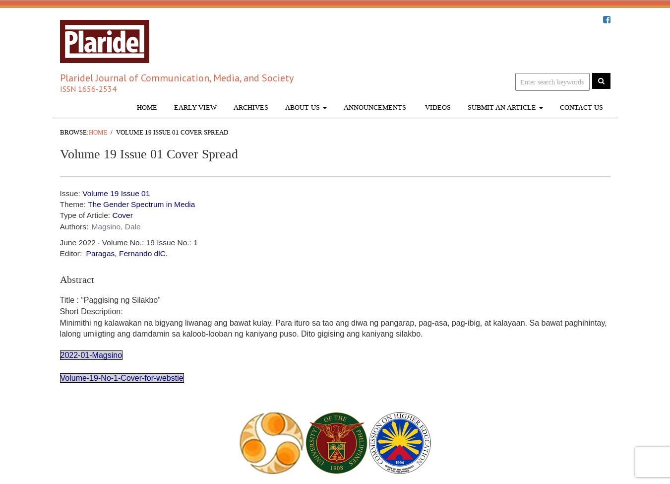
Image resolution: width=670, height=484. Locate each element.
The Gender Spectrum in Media (141, 204)
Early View (195, 107)
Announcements (375, 107)
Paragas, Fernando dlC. (127, 253)
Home (147, 107)
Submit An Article (505, 107)
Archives (251, 107)
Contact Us (581, 107)
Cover (122, 215)
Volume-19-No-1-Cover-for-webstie (122, 378)
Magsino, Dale (116, 226)
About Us (306, 107)
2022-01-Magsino (91, 355)
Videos (437, 107)
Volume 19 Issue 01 (116, 193)
